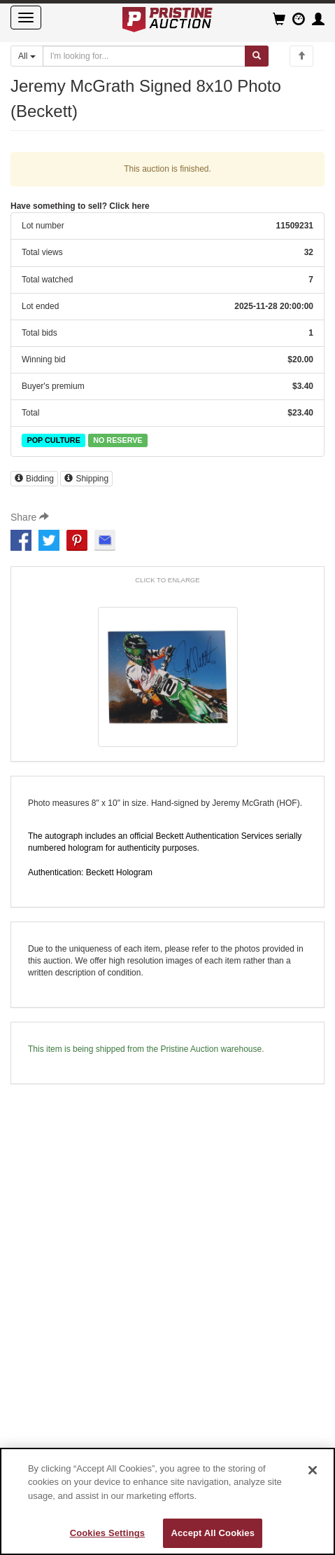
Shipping (86, 479)
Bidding (34, 479)
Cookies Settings (107, 1533)
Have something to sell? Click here (80, 206)
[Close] (312, 1470)
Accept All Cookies (213, 1533)
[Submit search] (257, 56)
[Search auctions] (144, 56)
